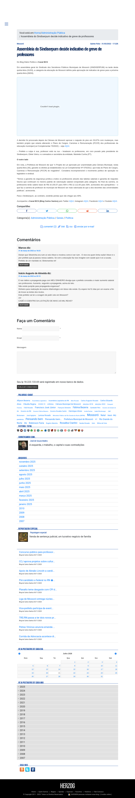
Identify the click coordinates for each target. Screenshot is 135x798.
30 (88, 676)
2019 (22, 710)
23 (88, 673)
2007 (21, 521)
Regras (53, 792)
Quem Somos (43, 792)
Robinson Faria (36, 423)
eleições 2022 (100, 404)
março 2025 (25, 495)
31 (102, 676)
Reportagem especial (38, 532)
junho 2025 (25, 483)
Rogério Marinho (52, 423)
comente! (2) (50, 226)
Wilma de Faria (102, 423)
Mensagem (21, 347)
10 (102, 666)
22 (74, 673)
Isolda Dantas (88, 411)
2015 (22, 726)
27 (47, 676)
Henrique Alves (75, 411)
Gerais (60, 218)
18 (116, 669)
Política (69, 218)
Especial (70, 792)
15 (74, 669)
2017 (22, 718)
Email (19, 338)
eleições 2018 (88, 404)
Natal (103, 415)
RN (25, 423)
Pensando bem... (53, 419)
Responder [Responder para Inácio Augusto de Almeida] (24, 305)
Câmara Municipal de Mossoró (68, 404)
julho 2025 (24, 478)
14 (59, 669)
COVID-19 (41, 404)
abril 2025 (24, 491)
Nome (19, 329)
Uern (93, 423)
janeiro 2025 (25, 504)
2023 (22, 694)
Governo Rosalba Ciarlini (58, 411)
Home (37, 32)
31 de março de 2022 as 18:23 (29, 251)
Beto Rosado (75, 400)
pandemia (20, 419)
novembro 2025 (27, 461)
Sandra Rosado (84, 423)
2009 (21, 512)
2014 (22, 730)
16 (88, 669)
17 (102, 669)
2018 (22, 714)
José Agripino (31, 415)
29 (74, 676)
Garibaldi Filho (95, 408)
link (63, 226)
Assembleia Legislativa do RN (59, 401)
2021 (22, 702)
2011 (22, 742)
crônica (50, 404)
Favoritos (78, 792)
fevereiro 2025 (26, 500)
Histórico (88, 792)
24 (102, 673)
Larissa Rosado (44, 415)
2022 (22, 698)
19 (32, 673)
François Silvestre (64, 408)
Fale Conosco (99, 792)
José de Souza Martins (39, 441)
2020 (22, 706)
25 (116, 673)
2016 (22, 722)
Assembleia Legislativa (39, 400)
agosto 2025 (25, 474)
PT (96, 419)
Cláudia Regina (29, 404)
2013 (22, 734)
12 (32, 669)
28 (59, 676)
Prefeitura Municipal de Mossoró (78, 419)
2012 (22, 738)
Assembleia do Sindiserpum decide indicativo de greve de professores (59, 51)
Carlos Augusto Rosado (89, 401)
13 (47, 669)
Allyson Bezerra (23, 400)
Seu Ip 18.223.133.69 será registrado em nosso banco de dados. (50, 382)
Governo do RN (26, 411)
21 (59, 673)
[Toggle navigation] (6, 24)
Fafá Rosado (28, 408)
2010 (21, 508)
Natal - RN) (112, 415)
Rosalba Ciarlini (68, 422)
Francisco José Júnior (45, 407)
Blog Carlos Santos (21, 12)
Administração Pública (53, 32)
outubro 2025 (26, 466)
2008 (21, 517)
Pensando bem (34, 419)
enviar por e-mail (85, 226)
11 (116, 666)
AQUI (67, 146)
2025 (22, 686)
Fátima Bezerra (80, 407)
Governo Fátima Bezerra (40, 411)
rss (70, 226)
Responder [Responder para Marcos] (24, 265)
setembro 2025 (27, 470)
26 (32, 676)
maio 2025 (24, 487)
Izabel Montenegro (100, 411)
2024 (22, 690)
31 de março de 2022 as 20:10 (29, 276)
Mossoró (93, 415)
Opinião (61, 792)
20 (47, 673)
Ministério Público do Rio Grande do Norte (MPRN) (69, 415)
